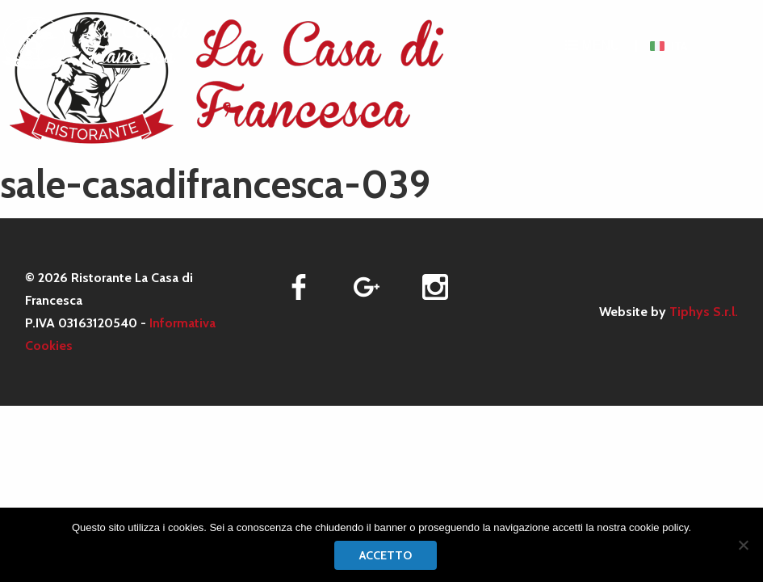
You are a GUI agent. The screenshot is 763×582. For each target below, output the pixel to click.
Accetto (385, 555)
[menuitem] (668, 46)
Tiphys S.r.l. (703, 311)
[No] (743, 545)
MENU (592, 46)
